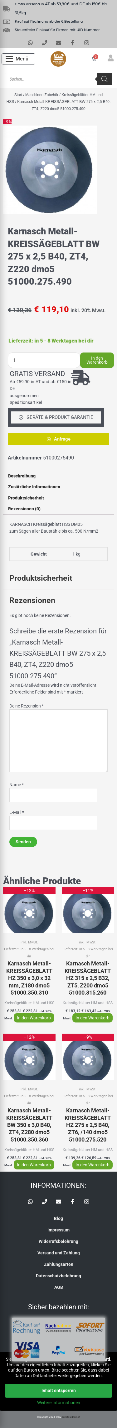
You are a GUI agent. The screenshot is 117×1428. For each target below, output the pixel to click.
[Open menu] (17, 59)
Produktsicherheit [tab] (26, 497)
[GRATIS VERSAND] (80, 377)
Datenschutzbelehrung (58, 1275)
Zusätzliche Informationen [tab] (34, 486)
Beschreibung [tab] (22, 475)
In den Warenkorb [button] (34, 1017)
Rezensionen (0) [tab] (24, 508)
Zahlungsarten (58, 1264)
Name (16, 784)
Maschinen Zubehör (41, 95)
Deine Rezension (26, 705)
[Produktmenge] (44, 360)
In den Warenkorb (97, 360)
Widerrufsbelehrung (58, 1241)
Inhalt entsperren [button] (58, 1390)
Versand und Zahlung (58, 1252)
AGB (58, 1287)
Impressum (58, 1229)
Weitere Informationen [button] (58, 1402)
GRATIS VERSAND (37, 374)
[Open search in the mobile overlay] (58, 79)
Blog (58, 1218)
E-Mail (16, 812)
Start (18, 95)
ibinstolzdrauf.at (71, 1417)
